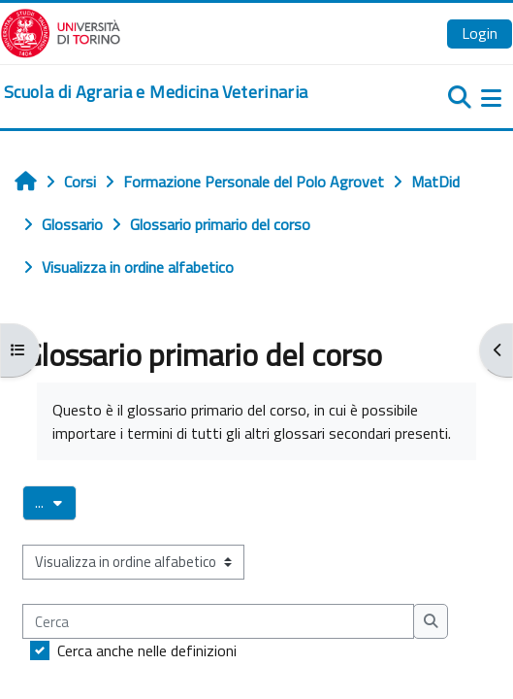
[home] (155, 92)
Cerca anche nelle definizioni (147, 650)
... (56, 502)
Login (479, 33)
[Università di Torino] (60, 31)
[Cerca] (218, 621)
